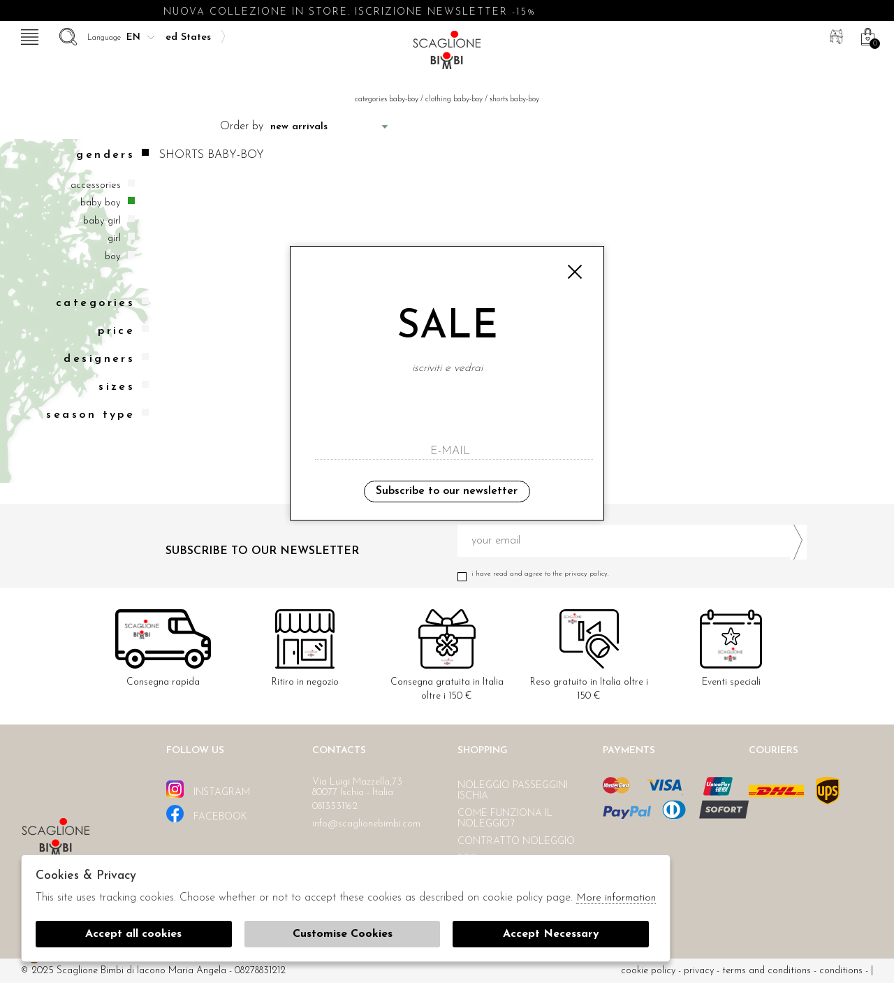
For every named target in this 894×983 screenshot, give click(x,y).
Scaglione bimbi (447, 54)
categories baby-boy (386, 99)
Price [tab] (123, 331)
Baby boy (100, 203)
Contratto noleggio (516, 841)
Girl (114, 238)
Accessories (96, 185)
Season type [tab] (97, 415)
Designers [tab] (106, 359)
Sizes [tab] (123, 387)
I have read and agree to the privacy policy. (632, 574)
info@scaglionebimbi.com (366, 824)
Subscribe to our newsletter (447, 491)
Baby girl (102, 221)
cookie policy (648, 971)
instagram (208, 789)
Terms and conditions (766, 971)
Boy (113, 257)
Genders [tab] (112, 155)
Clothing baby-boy (454, 99)
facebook (206, 813)
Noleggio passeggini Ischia (512, 790)
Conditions (841, 971)
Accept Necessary (551, 934)
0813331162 (335, 806)
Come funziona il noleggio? (504, 818)
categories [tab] (102, 303)
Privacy (699, 971)
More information (616, 898)
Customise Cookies (343, 934)
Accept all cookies (133, 934)
